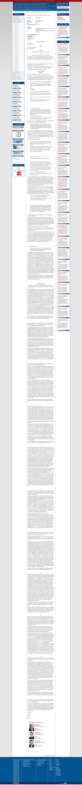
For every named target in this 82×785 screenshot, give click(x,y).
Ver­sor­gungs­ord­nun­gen (49, 499)
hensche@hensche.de (38, 730)
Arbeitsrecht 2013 (16, 773)
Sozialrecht (39, 764)
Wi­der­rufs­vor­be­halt (36, 374)
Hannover (27, 11)
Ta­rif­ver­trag (43, 476)
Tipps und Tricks (15, 17)
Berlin (15, 11)
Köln (31, 11)
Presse (47, 7)
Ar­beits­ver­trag (43, 81)
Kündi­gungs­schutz (48, 306)
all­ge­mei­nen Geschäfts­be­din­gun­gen (39, 526)
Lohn (42, 453)
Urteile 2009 (16, 43)
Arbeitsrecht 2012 (16, 774)
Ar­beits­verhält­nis (48, 143)
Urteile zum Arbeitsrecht (42, 7)
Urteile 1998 (16, 59)
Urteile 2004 (16, 50)
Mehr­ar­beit (40, 134)
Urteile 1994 (16, 65)
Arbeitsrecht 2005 (16, 780)
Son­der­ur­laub (48, 189)
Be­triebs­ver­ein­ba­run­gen (39, 186)
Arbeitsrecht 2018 (16, 768)
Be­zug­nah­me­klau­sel (49, 338)
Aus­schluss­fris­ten (37, 137)
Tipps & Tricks (23, 9)
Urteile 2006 (16, 47)
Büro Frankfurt (58, 769)
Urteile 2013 (16, 37)
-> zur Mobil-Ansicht (16, 14)
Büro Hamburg (58, 770)
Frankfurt (19, 11)
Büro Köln (57, 772)
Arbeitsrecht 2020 (16, 766)
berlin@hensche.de (17, 87)
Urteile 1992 (16, 68)
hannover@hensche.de (17, 100)
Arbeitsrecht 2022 (16, 764)
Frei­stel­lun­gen (36, 136)
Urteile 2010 (16, 41)
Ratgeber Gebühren (35, 9)
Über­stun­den (46, 134)
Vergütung (43, 147)
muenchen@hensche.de (17, 109)
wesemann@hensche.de (39, 746)
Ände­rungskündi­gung (50, 451)
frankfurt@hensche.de (17, 91)
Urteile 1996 (16, 62)
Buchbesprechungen (26, 760)
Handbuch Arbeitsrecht (27, 7)
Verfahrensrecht (40, 765)
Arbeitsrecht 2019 (16, 767)
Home (15, 7)
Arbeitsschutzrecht (40, 762)
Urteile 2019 (16, 28)
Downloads (51, 761)
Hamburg (23, 11)
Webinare (40, 9)
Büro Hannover (58, 771)
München (34, 11)
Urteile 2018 (16, 29)
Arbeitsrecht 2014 (16, 772)
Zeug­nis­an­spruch (40, 428)
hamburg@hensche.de (17, 96)
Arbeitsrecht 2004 (16, 781)
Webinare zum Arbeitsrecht (17, 77)
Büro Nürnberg (58, 774)
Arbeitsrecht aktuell (19, 7)
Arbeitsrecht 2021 (16, 765)
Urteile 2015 (16, 34)
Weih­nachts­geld (40, 74)
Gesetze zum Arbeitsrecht (34, 7)
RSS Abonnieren (16, 783)
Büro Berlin (58, 768)
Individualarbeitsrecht (40, 761)
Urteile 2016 (16, 32)
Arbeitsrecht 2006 (16, 779)
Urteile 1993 (16, 66)
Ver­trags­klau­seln (50, 581)
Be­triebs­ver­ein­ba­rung (36, 189)
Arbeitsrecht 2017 (16, 769)
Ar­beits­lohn (43, 161)
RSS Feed (51, 766)
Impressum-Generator (17, 9)
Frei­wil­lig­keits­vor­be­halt (31, 308)
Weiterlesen (60, 37)
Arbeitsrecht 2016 (16, 770)
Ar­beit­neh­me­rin (40, 650)
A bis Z (50, 760)
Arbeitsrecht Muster (29, 9)
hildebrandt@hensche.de (39, 738)
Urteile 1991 (16, 69)
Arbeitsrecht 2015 (16, 771)
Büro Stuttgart (58, 775)
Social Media (51, 767)
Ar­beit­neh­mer (35, 195)
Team (57, 762)
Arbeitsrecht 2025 (16, 761)
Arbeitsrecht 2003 (16, 782)
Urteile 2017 (16, 31)
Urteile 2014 (16, 35)
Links (50, 765)
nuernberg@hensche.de (17, 114)
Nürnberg (38, 11)
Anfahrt (14, 88)
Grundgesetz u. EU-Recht (41, 760)
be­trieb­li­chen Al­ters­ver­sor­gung (43, 500)
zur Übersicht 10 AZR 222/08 (50, 755)
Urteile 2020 (16, 26)
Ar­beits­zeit (52, 77)
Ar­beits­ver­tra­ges (39, 83)
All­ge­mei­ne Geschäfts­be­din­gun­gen (40, 341)
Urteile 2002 (16, 53)
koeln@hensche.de (17, 105)
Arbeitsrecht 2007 (16, 778)
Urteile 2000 (16, 56)
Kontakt (50, 764)
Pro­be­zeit (44, 131)
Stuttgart (43, 11)
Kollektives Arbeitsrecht (41, 763)
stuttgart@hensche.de (17, 118)
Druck (50, 762)
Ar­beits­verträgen (46, 192)
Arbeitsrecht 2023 (16, 763)
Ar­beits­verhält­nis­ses (32, 259)
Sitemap (50, 768)
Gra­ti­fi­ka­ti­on (50, 198)
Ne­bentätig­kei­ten (51, 133)
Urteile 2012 (16, 38)
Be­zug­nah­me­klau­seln (46, 296)
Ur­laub (43, 189)
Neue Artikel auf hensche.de (27, 763)
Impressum (58, 763)
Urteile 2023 (16, 23)
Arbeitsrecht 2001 (16, 784)
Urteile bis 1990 (16, 71)
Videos (14, 74)
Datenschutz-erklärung (58, 765)
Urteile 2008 (16, 44)
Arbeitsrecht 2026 (16, 760)
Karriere (50, 763)
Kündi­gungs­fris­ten (31, 135)
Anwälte (47, 11)
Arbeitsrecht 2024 (16, 762)
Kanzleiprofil (44, 9)
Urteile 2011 (16, 40)
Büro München (58, 773)
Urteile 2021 (16, 25)
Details (18, 88)
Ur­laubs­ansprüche (48, 224)
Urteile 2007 (16, 46)
